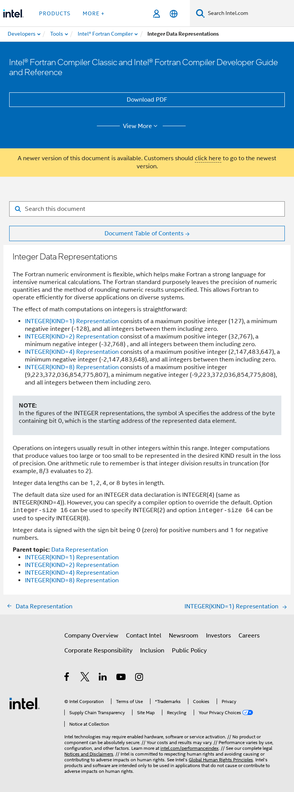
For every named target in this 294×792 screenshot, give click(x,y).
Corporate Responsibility (98, 650)
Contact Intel (143, 635)
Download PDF (147, 100)
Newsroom (183, 635)
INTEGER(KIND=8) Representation (72, 367)
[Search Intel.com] (249, 13)
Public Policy (189, 650)
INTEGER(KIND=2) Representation (72, 336)
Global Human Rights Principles (221, 759)
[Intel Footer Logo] (24, 703)
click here (208, 158)
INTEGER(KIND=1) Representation (72, 321)
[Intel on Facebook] (67, 678)
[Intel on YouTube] (121, 678)
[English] (174, 13)
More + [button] (94, 13)
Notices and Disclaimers (88, 754)
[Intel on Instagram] (139, 678)
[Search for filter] (147, 209)
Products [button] (54, 13)
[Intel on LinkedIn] (103, 678)
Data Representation (79, 550)
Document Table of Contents (144, 233)
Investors (218, 635)
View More (141, 126)
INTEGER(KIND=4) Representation (72, 352)
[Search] (200, 13)
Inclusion (152, 650)
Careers (249, 635)
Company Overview (91, 635)
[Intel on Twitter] (85, 678)
